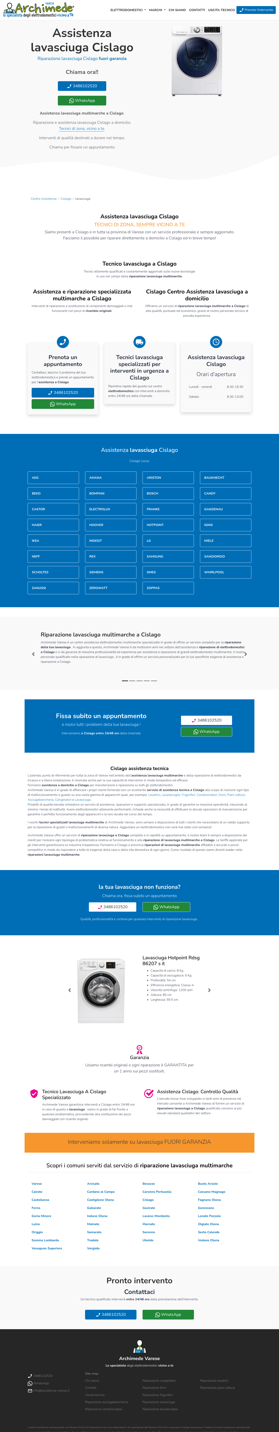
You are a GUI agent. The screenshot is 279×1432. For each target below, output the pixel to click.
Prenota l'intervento (256, 10)
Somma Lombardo (45, 1240)
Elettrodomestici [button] (127, 10)
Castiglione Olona (100, 1200)
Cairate (37, 1192)
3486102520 (82, 86)
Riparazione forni (154, 1388)
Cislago (66, 199)
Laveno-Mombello (156, 1216)
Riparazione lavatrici (214, 1380)
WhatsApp (82, 100)
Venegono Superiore (47, 1248)
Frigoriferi (188, 795)
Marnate (149, 1224)
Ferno (36, 1208)
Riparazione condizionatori (103, 1409)
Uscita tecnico (221, 10)
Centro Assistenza (43, 199)
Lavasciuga (83, 800)
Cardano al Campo (101, 1192)
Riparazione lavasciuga (159, 1402)
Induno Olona (97, 1216)
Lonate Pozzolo (209, 1216)
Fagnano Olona (209, 1200)
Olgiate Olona (208, 1224)
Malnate (93, 1224)
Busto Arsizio (208, 1184)
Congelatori (63, 800)
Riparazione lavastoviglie (160, 1409)
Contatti (197, 10)
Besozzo (149, 1184)
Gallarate (94, 1208)
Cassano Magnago (211, 1192)
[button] (33, 654)
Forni (222, 795)
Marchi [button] (156, 10)
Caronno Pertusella (157, 1192)
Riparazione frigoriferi (158, 1395)
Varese (37, 1184)
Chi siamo (177, 10)
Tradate (93, 1240)
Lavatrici (154, 795)
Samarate (94, 1232)
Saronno (149, 1232)
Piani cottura (236, 795)
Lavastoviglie (171, 795)
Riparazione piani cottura (217, 1388)
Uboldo (148, 1240)
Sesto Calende (209, 1232)
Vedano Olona (208, 1240)
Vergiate (93, 1248)
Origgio (37, 1232)
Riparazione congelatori (159, 1380)
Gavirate (149, 1208)
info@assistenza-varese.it (48, 1390)
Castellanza (40, 1200)
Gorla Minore (41, 1216)
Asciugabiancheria (41, 800)
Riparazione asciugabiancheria (106, 1402)
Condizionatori (207, 795)
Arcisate (93, 1184)
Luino (36, 1224)
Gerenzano (206, 1208)
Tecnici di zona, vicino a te (81, 128)
